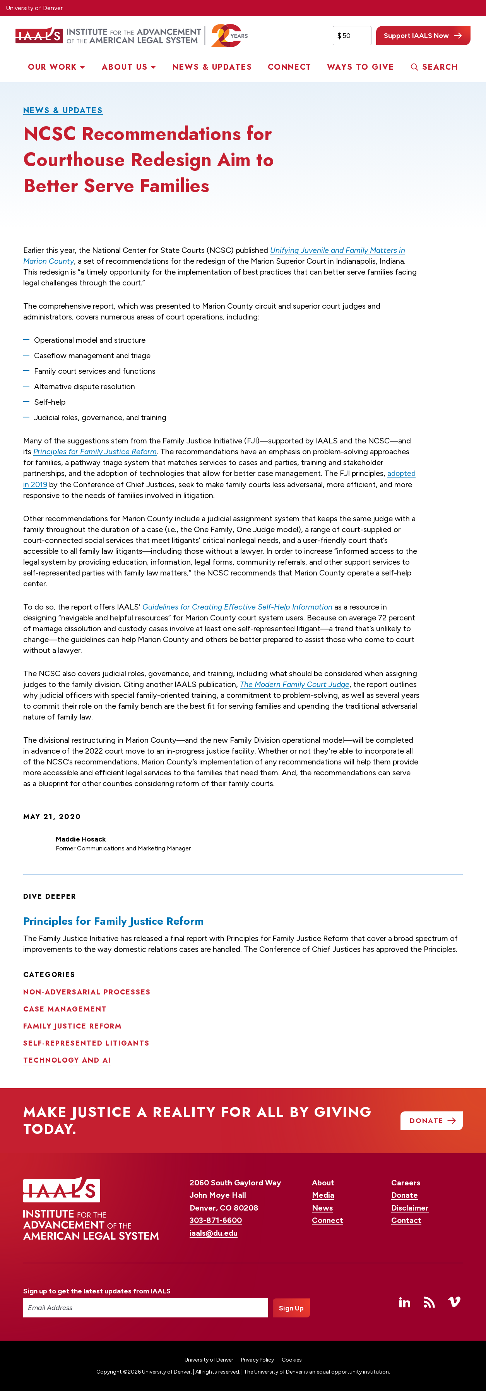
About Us (125, 67)
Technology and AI (67, 1059)
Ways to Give (360, 67)
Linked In (404, 1301)
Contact (406, 1219)
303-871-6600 (216, 1219)
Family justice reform (72, 1025)
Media (323, 1194)
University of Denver (34, 8)
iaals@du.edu (214, 1232)
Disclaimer (410, 1207)
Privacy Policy (257, 1359)
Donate (404, 1194)
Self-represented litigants (86, 1042)
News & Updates (212, 67)
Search (440, 67)
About (323, 1182)
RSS (429, 1301)
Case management (65, 1008)
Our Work (52, 67)
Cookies (292, 1359)
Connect (289, 67)
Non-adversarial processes (87, 991)
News (322, 1207)
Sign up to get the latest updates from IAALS (97, 1290)
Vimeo (454, 1301)
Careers (405, 1182)
